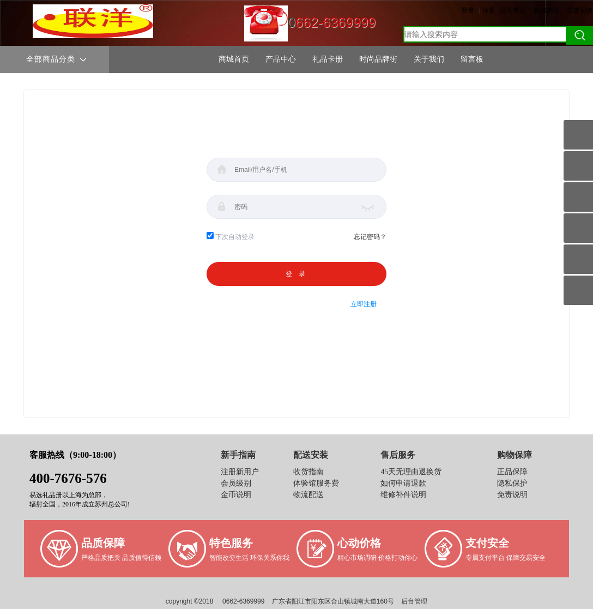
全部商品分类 (56, 59)
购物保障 (514, 454)
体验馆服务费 (316, 483)
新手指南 (238, 454)
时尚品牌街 (378, 59)
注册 (488, 10)
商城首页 (234, 59)
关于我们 (429, 59)
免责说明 (512, 495)
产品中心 (280, 59)
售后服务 (397, 454)
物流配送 (308, 495)
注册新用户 (240, 472)
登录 (467, 10)
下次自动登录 (235, 237)
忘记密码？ (370, 237)
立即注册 (363, 304)
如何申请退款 (403, 483)
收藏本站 (547, 10)
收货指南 (308, 472)
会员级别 (236, 483)
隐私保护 (512, 483)
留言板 (472, 59)
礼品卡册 (327, 59)
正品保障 (512, 472)
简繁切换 (580, 10)
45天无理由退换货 (410, 472)
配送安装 (310, 454)
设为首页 (513, 10)
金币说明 (236, 495)
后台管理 (414, 601)
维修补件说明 (403, 495)
